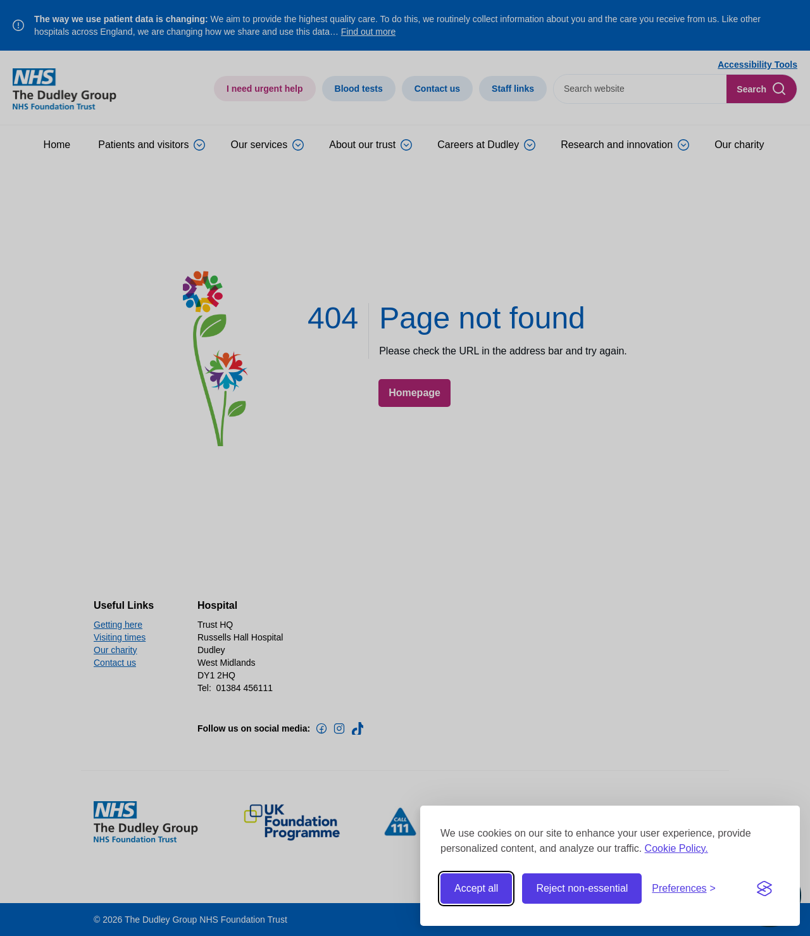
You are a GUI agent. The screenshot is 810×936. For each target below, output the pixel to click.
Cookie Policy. (676, 848)
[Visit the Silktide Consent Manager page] (764, 888)
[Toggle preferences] (684, 888)
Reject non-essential (582, 888)
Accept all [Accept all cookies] (476, 888)
